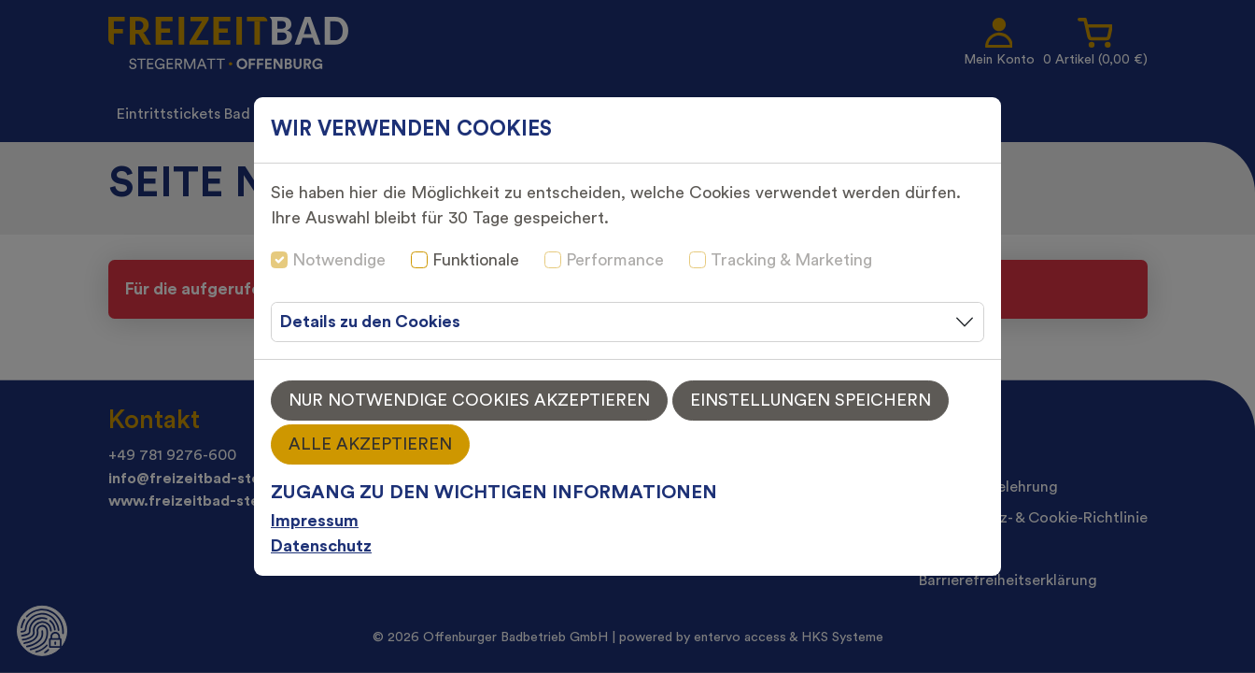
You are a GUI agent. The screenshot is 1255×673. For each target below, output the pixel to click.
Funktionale (475, 259)
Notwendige (339, 259)
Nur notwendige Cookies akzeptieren (469, 400)
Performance (615, 259)
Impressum (315, 520)
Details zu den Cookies (370, 321)
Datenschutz (321, 545)
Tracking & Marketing (791, 259)
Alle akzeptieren (370, 444)
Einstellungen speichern (810, 400)
